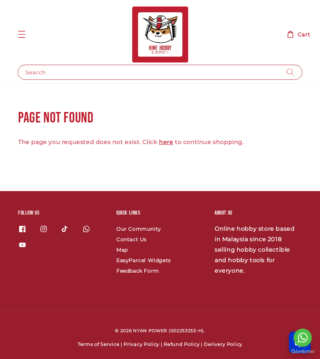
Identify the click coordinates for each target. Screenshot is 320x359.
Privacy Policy (141, 344)
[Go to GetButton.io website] (302, 351)
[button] (22, 34)
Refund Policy (181, 344)
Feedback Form (137, 271)
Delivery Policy (223, 344)
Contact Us (131, 239)
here (166, 142)
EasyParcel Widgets (143, 260)
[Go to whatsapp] (303, 338)
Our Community (138, 229)
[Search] (290, 72)
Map (122, 250)
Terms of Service (98, 344)
